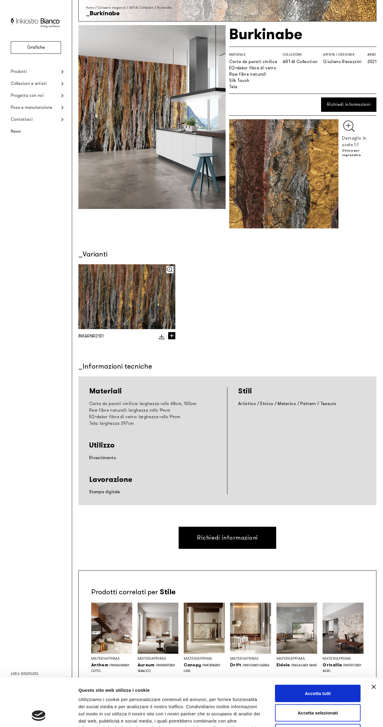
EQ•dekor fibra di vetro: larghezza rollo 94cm (134, 417)
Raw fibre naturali (247, 74)
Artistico (247, 404)
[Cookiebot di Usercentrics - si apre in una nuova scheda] (39, 715)
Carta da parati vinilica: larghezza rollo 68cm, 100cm (143, 404)
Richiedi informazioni (348, 104)
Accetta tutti (318, 648)
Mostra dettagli (315, 715)
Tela (233, 87)
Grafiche (36, 47)
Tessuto (328, 404)
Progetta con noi (27, 95)
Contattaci (22, 119)
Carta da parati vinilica (253, 62)
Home (90, 8)
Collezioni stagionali (112, 8)
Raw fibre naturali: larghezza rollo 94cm (129, 410)
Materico (287, 404)
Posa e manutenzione (31, 107)
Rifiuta (318, 687)
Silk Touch (239, 80)
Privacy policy (94, 690)
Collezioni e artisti (29, 83)
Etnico (266, 404)
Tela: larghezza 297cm (111, 423)
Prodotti (19, 71)
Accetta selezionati (317, 668)
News (16, 131)
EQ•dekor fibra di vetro (252, 68)
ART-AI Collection (141, 8)
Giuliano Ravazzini (342, 62)
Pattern (308, 404)
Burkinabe (164, 8)
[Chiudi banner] (374, 642)
